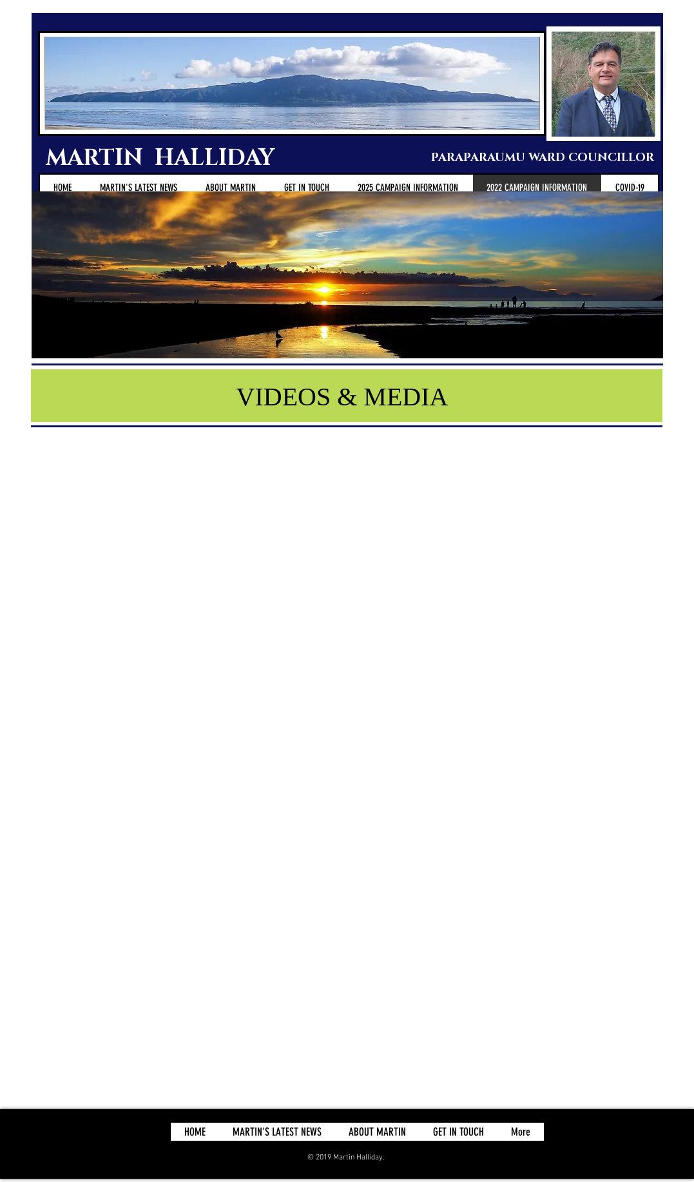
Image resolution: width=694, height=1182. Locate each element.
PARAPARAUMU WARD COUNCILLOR (539, 158)
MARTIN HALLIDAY (163, 158)
